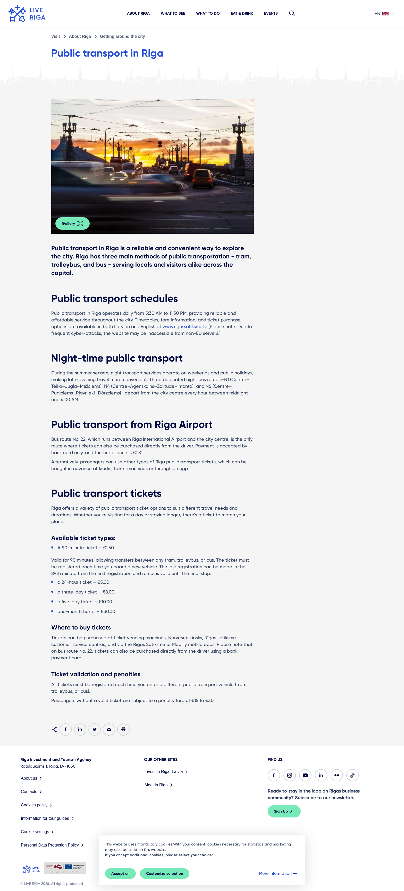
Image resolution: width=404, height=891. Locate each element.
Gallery (72, 223)
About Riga (138, 13)
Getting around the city (122, 36)
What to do (208, 13)
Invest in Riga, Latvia (167, 772)
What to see (173, 13)
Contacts (32, 792)
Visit (55, 36)
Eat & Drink (242, 13)
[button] (292, 13)
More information (278, 873)
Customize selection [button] (164, 873)
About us (32, 778)
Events (271, 13)
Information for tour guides (48, 818)
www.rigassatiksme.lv (184, 326)
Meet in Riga (159, 785)
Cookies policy (37, 805)
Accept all (120, 873)
